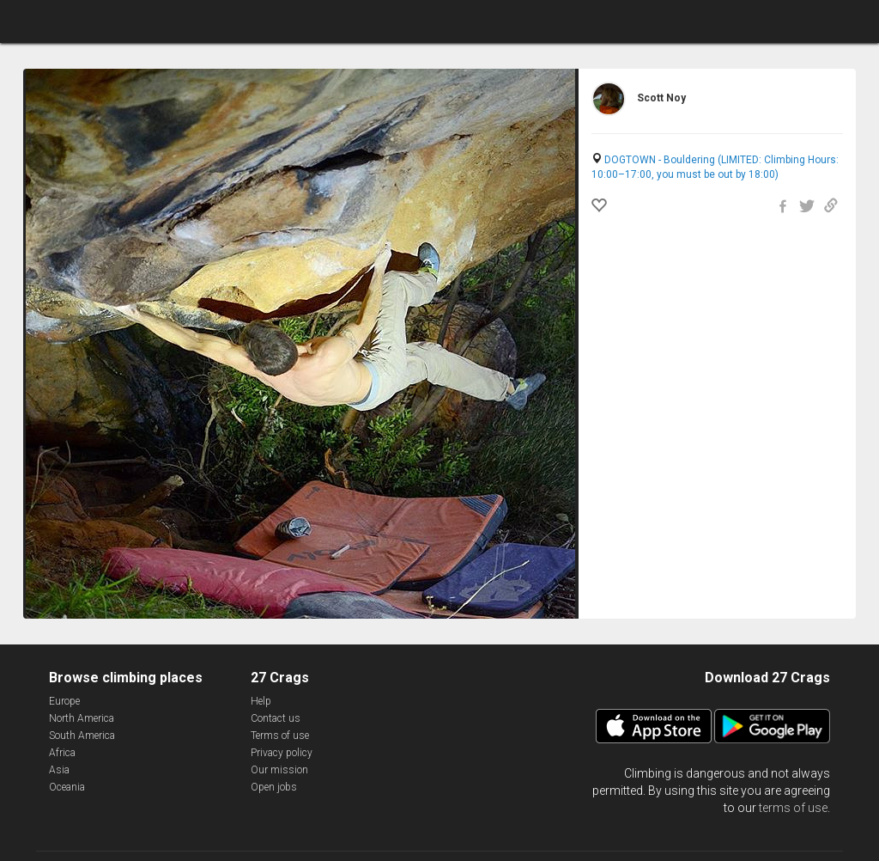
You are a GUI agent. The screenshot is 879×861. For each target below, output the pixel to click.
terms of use (793, 808)
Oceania (67, 787)
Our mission (279, 770)
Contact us (275, 718)
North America (81, 718)
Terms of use (280, 736)
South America (82, 736)
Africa (62, 753)
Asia (59, 770)
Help (261, 701)
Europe (64, 701)
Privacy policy (281, 753)
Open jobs (274, 787)
